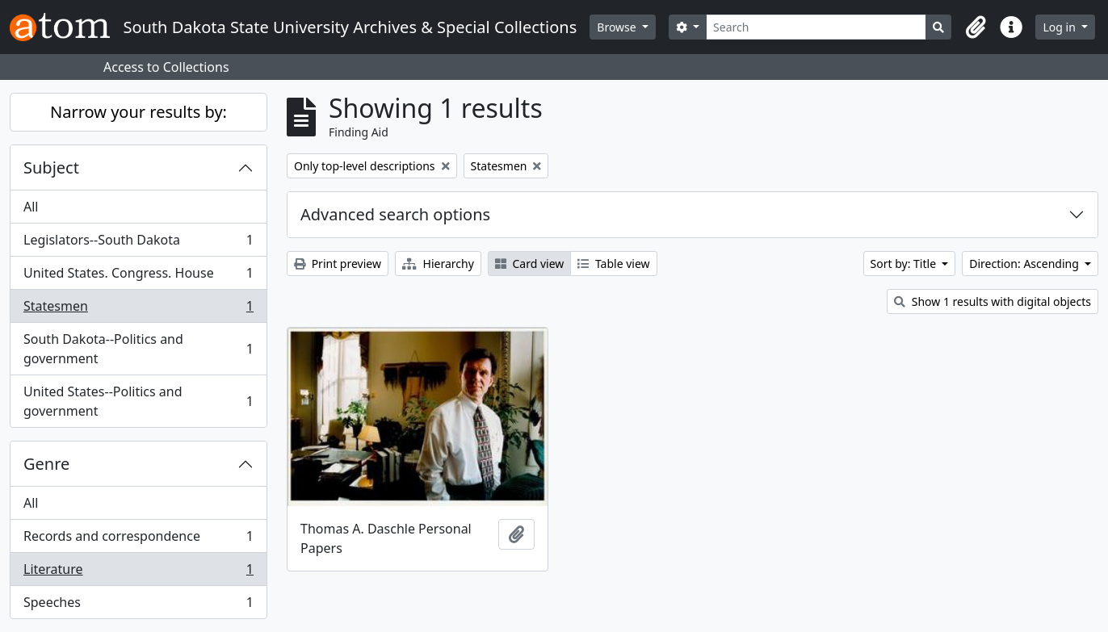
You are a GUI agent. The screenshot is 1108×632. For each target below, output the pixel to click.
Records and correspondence (138, 539)
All (30, 207)
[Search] (816, 27)
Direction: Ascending (1025, 263)
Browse (618, 27)
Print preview (337, 263)
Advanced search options (395, 214)
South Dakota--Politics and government (138, 348)
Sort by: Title (905, 263)
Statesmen (138, 309)
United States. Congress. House (138, 276)
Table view (613, 263)
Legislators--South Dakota (138, 243)
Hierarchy (438, 263)
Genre (46, 464)
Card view (529, 263)
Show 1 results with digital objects (992, 301)
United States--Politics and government (138, 401)
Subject (51, 167)
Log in (1060, 27)
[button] (975, 27)
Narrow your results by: (138, 112)
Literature (138, 572)
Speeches (138, 605)
